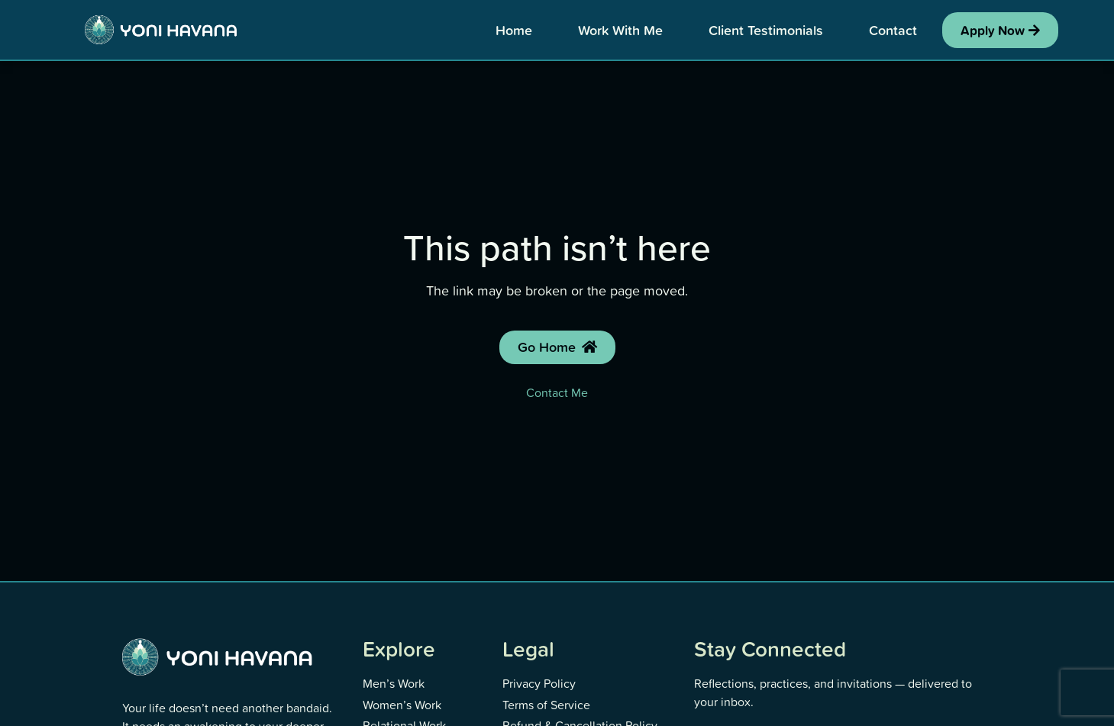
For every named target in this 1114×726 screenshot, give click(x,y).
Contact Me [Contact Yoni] (557, 392)
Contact (893, 30)
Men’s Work (394, 683)
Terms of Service (546, 704)
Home (514, 30)
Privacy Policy (539, 683)
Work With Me (620, 30)
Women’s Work (402, 704)
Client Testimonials (766, 30)
